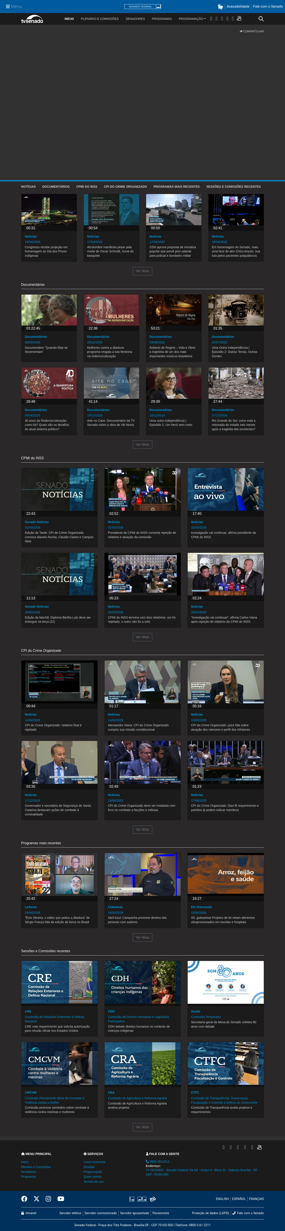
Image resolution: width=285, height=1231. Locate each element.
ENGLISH (222, 1199)
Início (24, 1162)
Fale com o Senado (268, 6)
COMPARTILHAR (252, 31)
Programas (162, 19)
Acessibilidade (238, 6)
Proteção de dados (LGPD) (210, 1213)
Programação (191, 19)
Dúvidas (89, 1167)
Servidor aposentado (134, 1213)
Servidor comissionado (101, 1213)
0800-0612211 (158, 1161)
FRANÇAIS (256, 1199)
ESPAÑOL (239, 1199)
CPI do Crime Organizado (125, 186)
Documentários (56, 186)
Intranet (29, 1213)
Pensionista (160, 1213)
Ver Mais (142, 271)
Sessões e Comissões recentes (233, 186)
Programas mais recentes (177, 186)
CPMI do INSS (86, 186)
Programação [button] (93, 1172)
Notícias (28, 186)
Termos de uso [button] (94, 1181)
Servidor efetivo (70, 1213)
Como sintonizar (95, 1162)
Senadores (135, 19)
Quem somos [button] (93, 1176)
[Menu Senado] (13, 6)
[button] (221, 7)
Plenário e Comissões (100, 19)
